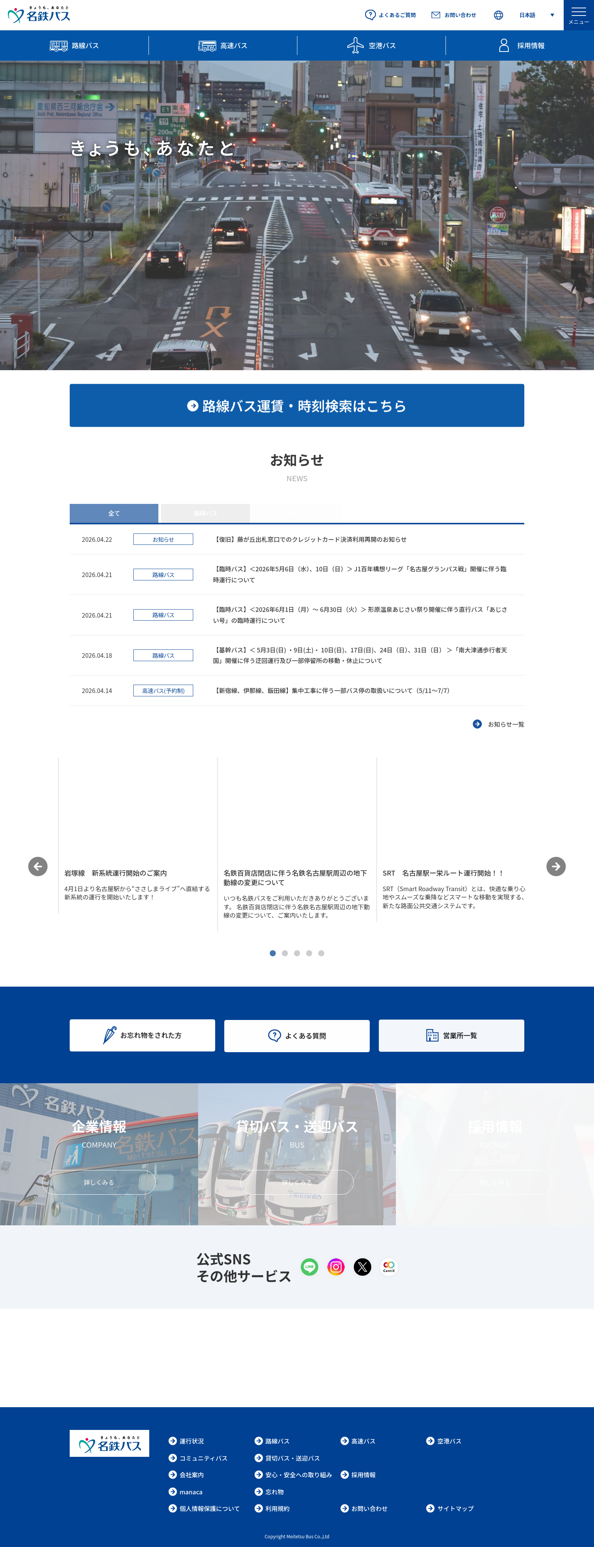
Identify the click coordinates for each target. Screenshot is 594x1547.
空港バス (443, 1440)
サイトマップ (450, 1508)
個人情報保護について (204, 1508)
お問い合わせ (364, 1508)
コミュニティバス (198, 1458)
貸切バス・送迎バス (287, 1458)
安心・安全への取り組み (293, 1474)
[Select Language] (523, 15)
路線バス (272, 1440)
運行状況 (186, 1440)
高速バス (358, 1440)
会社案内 (186, 1474)
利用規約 (272, 1508)
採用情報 (358, 1474)
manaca (185, 1491)
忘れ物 (269, 1491)
